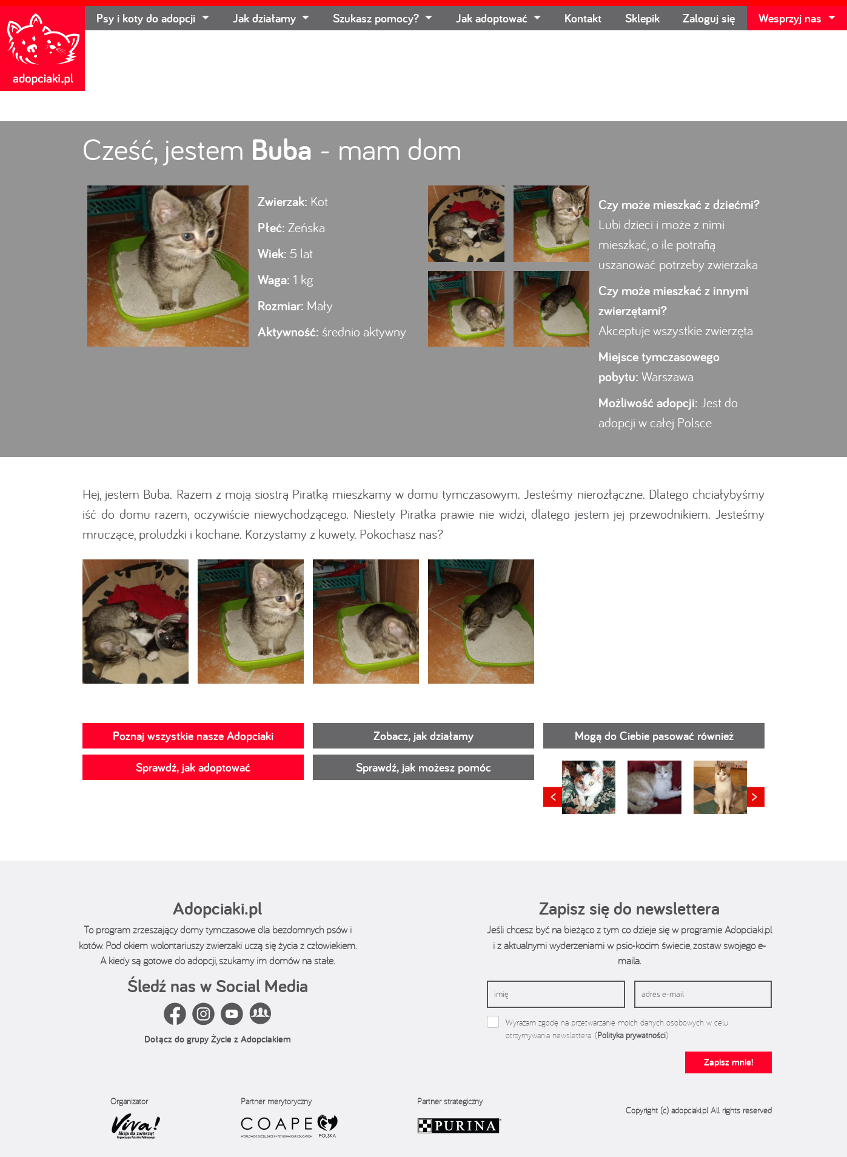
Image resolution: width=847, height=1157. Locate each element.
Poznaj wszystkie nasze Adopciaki (193, 736)
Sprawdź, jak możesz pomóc (423, 767)
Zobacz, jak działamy (423, 736)
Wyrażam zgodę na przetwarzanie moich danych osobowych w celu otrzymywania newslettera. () (617, 1029)
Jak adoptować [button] (493, 18)
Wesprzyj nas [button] (791, 18)
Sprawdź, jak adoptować (193, 767)
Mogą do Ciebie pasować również (654, 736)
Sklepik (642, 18)
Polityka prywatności (631, 1035)
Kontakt (582, 18)
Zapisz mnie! (728, 1062)
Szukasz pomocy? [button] (377, 18)
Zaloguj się (709, 18)
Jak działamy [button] (266, 18)
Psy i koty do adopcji (147, 18)
